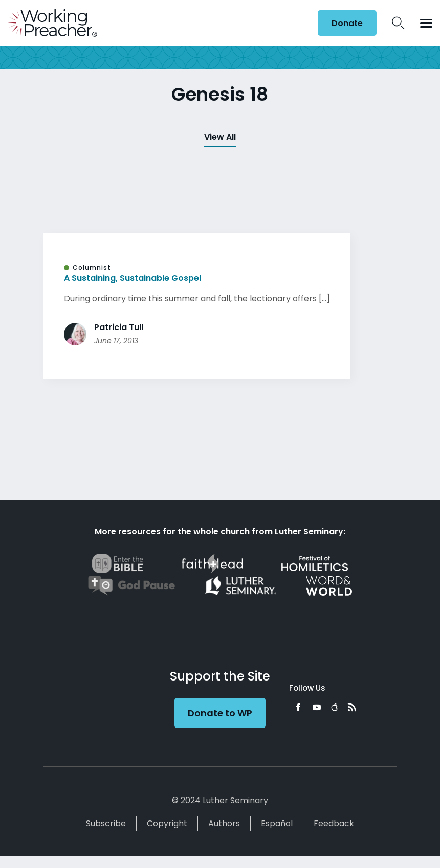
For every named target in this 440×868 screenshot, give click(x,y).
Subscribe (106, 823)
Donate (347, 23)
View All (220, 137)
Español (277, 823)
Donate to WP (220, 713)
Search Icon (398, 23)
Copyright (167, 823)
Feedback (334, 823)
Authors (224, 823)
